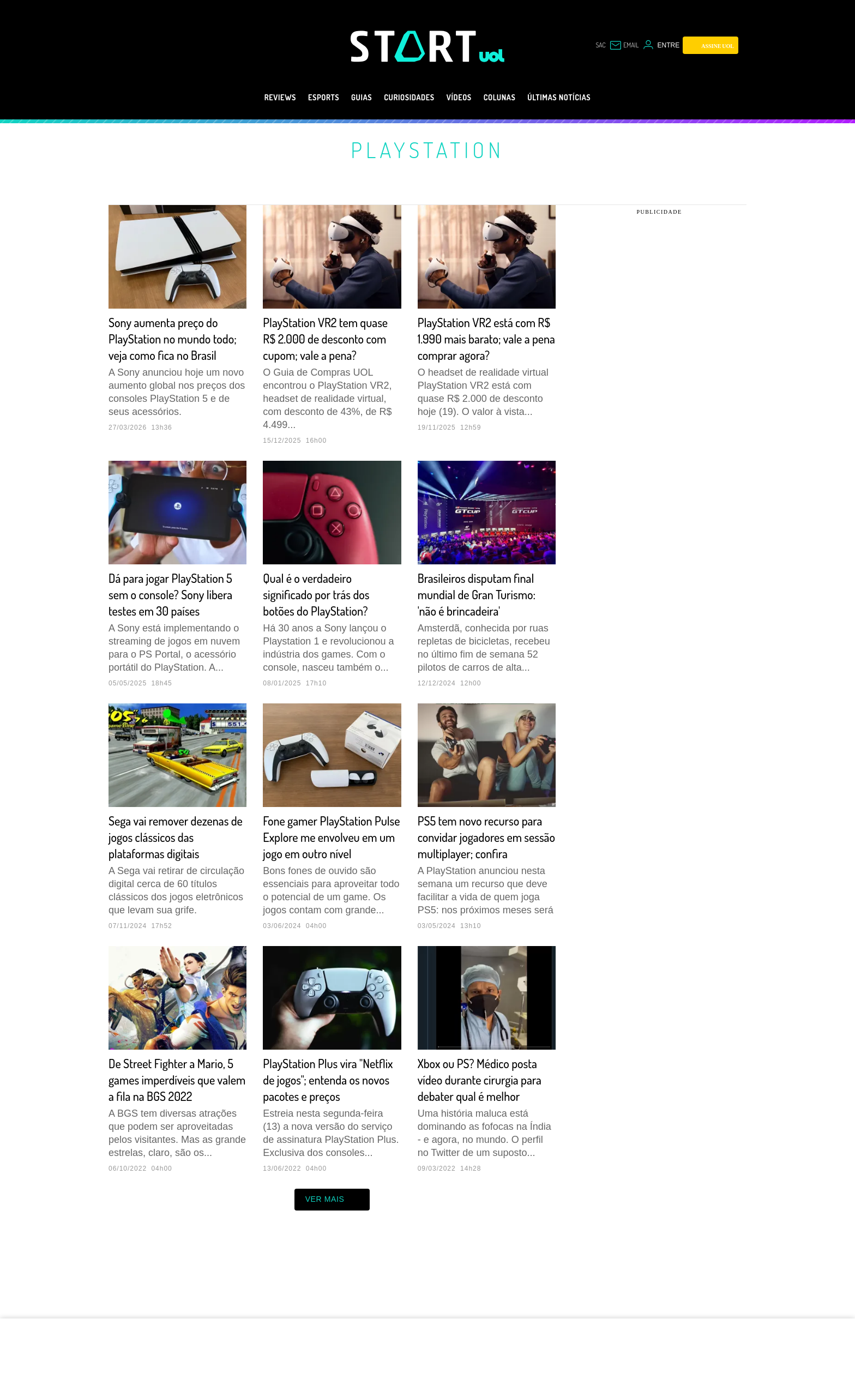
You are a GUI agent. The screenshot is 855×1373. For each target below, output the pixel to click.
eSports (304, 97)
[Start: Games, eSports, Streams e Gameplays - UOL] (415, 46)
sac (594, 45)
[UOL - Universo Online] (492, 55)
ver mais (332, 1265)
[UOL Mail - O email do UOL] (621, 45)
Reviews (254, 97)
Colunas (511, 97)
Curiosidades (405, 97)
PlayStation (427, 149)
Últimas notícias (581, 97)
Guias (348, 97)
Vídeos (463, 97)
